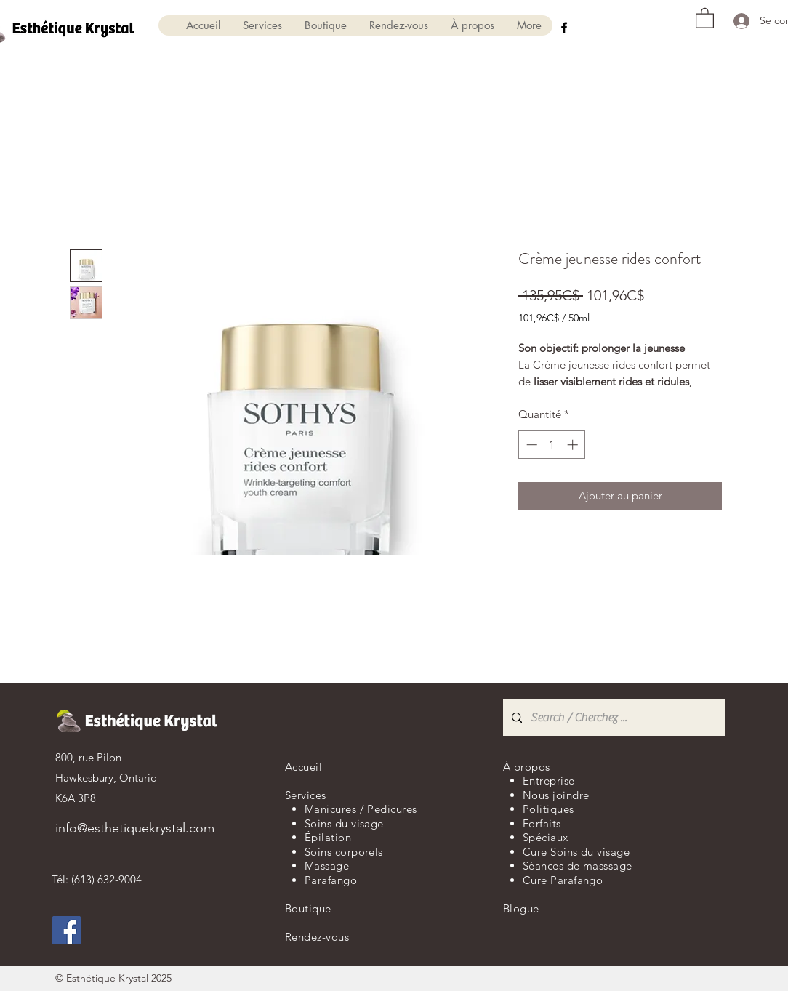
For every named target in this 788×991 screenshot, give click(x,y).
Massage (327, 865)
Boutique (308, 908)
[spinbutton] (552, 444)
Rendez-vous (317, 937)
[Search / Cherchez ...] (613, 717)
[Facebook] (564, 27)
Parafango (331, 880)
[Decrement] (530, 444)
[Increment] (574, 444)
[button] (262, 25)
